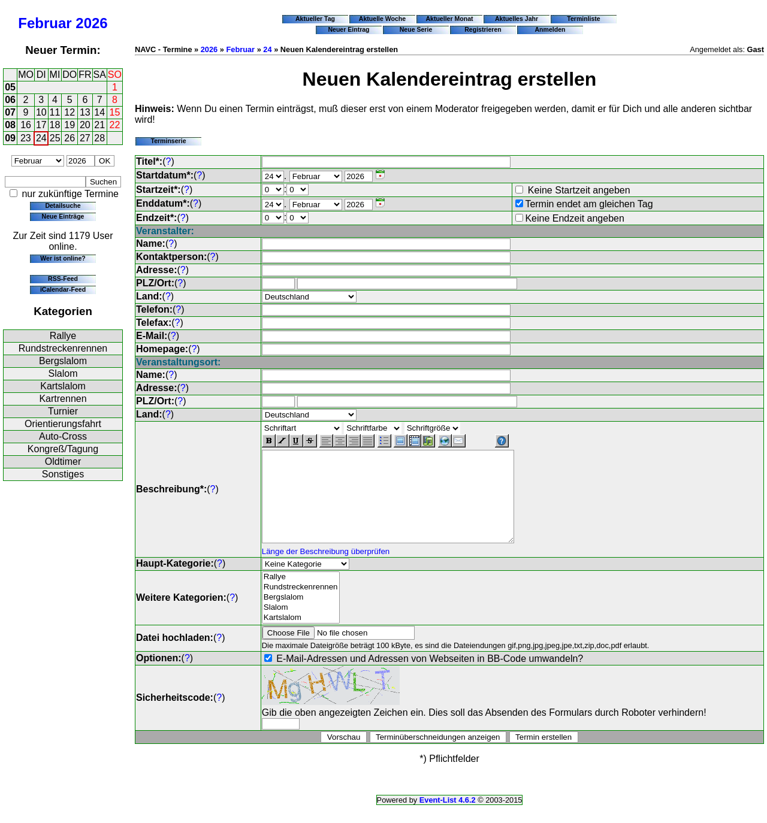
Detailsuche (62, 205)
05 (10, 87)
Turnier (63, 411)
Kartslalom (63, 386)
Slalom (63, 373)
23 (25, 138)
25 (55, 138)
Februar (44, 23)
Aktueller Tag (315, 18)
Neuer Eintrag (348, 29)
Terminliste (583, 18)
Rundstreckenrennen (63, 348)
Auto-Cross (63, 436)
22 (115, 125)
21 (99, 125)
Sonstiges (63, 474)
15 (115, 112)
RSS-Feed (63, 278)
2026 (91, 23)
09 (10, 138)
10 (41, 112)
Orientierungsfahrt (63, 424)
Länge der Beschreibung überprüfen (325, 569)
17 (41, 125)
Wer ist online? (62, 258)
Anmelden (550, 29)
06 (10, 100)
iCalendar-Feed (63, 289)
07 (10, 112)
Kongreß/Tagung (63, 449)
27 (85, 138)
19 (69, 125)
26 (69, 138)
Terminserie (168, 140)
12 (69, 112)
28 (99, 138)
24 (41, 138)
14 (99, 112)
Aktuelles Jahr (516, 18)
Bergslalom (63, 361)
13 (85, 112)
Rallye (63, 336)
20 (85, 125)
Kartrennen (62, 399)
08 (10, 125)
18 (55, 125)
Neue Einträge (63, 216)
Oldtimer (63, 461)
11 (55, 112)
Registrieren (483, 29)
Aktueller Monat (449, 18)
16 (25, 125)
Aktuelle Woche (382, 18)
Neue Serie (416, 29)
